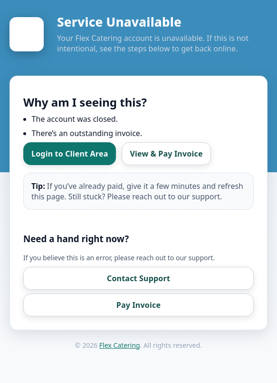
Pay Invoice (138, 305)
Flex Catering (119, 345)
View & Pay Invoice (166, 153)
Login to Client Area (69, 153)
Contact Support (138, 278)
